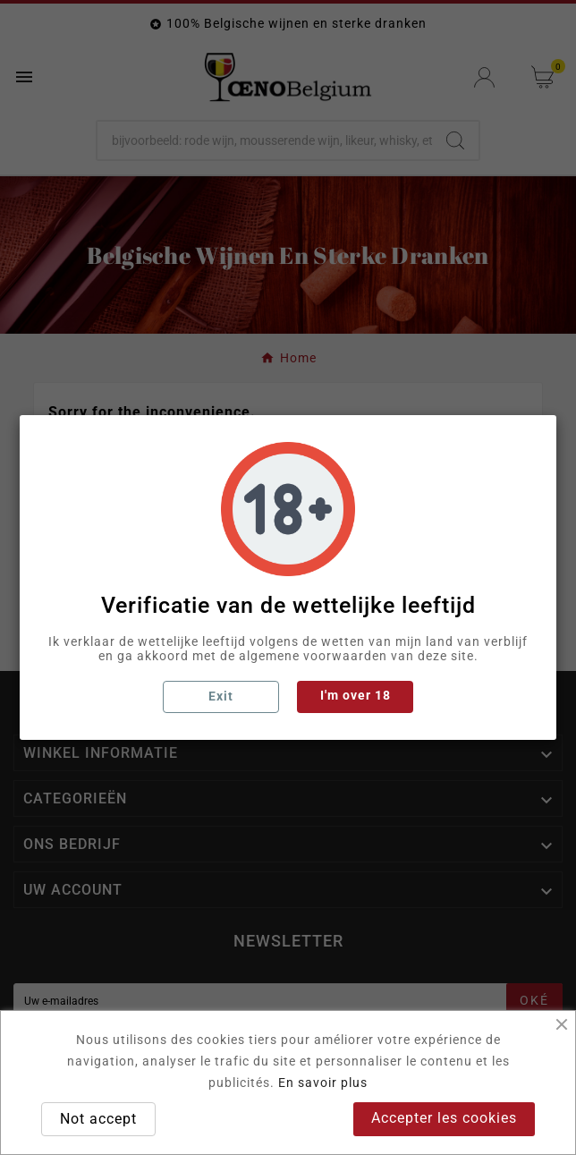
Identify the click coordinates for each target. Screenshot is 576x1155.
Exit (220, 696)
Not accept (98, 1118)
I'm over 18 (355, 695)
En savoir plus (323, 1082)
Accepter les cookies (444, 1117)
